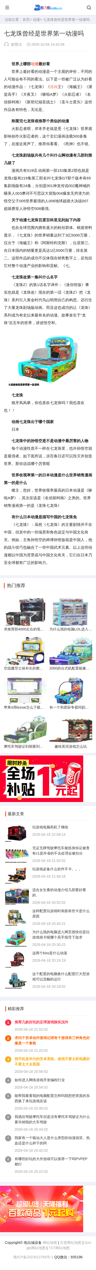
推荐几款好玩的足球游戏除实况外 (41, 1022)
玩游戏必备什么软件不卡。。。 (57, 869)
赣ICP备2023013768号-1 (33, 1257)
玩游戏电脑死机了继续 (50, 827)
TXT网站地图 (58, 1248)
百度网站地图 (70, 1243)
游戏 (54, 87)
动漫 (36, 20)
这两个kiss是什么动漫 (49, 953)
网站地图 (50, 1243)
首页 (26, 20)
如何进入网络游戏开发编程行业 (40, 1080)
